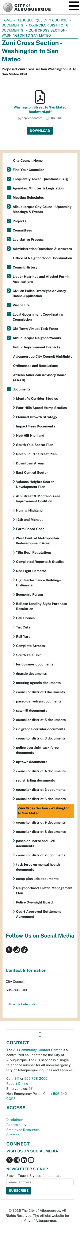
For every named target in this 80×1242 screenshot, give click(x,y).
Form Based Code (30, 529)
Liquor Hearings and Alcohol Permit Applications (41, 279)
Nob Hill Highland (30, 436)
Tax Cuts (23, 627)
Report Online (17, 1084)
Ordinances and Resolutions (35, 366)
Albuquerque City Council (42, 20)
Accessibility (16, 1125)
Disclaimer (14, 1120)
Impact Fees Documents (35, 426)
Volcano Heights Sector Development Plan (35, 484)
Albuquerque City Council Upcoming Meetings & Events (42, 209)
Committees (22, 230)
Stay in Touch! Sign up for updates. (33, 1176)
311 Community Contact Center (37, 1050)
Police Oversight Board (34, 902)
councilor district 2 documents (40, 790)
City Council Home (28, 161)
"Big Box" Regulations (34, 552)
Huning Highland (29, 510)
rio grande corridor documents (40, 729)
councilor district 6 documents (41, 799)
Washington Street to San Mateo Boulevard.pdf (40, 109)
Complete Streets (30, 646)
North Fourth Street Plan (36, 454)
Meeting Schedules (28, 198)
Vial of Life (21, 305)
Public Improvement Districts (36, 347)
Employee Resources (22, 1130)
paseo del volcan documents (38, 701)
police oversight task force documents (37, 750)
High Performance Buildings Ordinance (38, 582)
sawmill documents (31, 711)
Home (7, 20)
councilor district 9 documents (41, 822)
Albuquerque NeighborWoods (37, 338)
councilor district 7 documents (40, 855)
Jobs (9, 1115)
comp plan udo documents (37, 879)
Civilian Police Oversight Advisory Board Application (39, 293)
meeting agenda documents (38, 683)
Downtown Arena (30, 463)
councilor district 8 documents (41, 832)
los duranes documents (34, 664)
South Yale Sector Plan (34, 445)
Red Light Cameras (31, 571)
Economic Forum (29, 595)
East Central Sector (32, 473)
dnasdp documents (31, 674)
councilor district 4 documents (41, 771)
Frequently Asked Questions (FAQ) (40, 179)
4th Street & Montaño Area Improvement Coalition (38, 498)
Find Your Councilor (28, 170)
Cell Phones (25, 618)
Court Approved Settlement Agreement (38, 914)
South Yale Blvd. (29, 655)
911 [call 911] (31, 1089)
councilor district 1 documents (40, 692)
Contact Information (26, 970)
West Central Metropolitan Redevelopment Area (37, 540)
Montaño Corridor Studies (37, 399)
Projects (19, 221)
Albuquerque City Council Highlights (42, 356)
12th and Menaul (29, 520)
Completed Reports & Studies (40, 562)
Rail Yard (23, 637)
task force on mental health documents (38, 867)
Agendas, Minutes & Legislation (38, 188)
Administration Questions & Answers (42, 249)
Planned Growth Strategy (36, 417)
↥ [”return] (40, 1034)
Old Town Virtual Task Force (35, 329)
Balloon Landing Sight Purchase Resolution (41, 606)
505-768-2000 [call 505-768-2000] (35, 1079)
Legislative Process (28, 240)
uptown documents (31, 762)
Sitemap (13, 1135)
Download (40, 131)
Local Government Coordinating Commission (38, 316)
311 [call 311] (16, 1079)
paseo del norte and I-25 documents (35, 843)
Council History (25, 267)
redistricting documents (35, 780)
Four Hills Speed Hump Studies (41, 408)
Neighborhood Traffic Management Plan (44, 890)
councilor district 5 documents (41, 720)
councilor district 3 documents (41, 738)
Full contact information (22, 1004)
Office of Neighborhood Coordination (42, 258)
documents (12, 25)
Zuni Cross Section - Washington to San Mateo (43, 810)
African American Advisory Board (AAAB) (39, 377)
